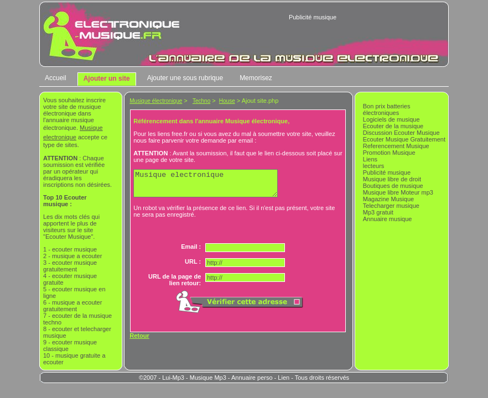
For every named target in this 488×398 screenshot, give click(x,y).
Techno (201, 101)
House (227, 101)
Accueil (55, 78)
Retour (139, 340)
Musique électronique (155, 101)
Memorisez (256, 78)
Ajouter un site (107, 78)
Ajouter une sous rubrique (185, 78)
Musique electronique (213, 185)
